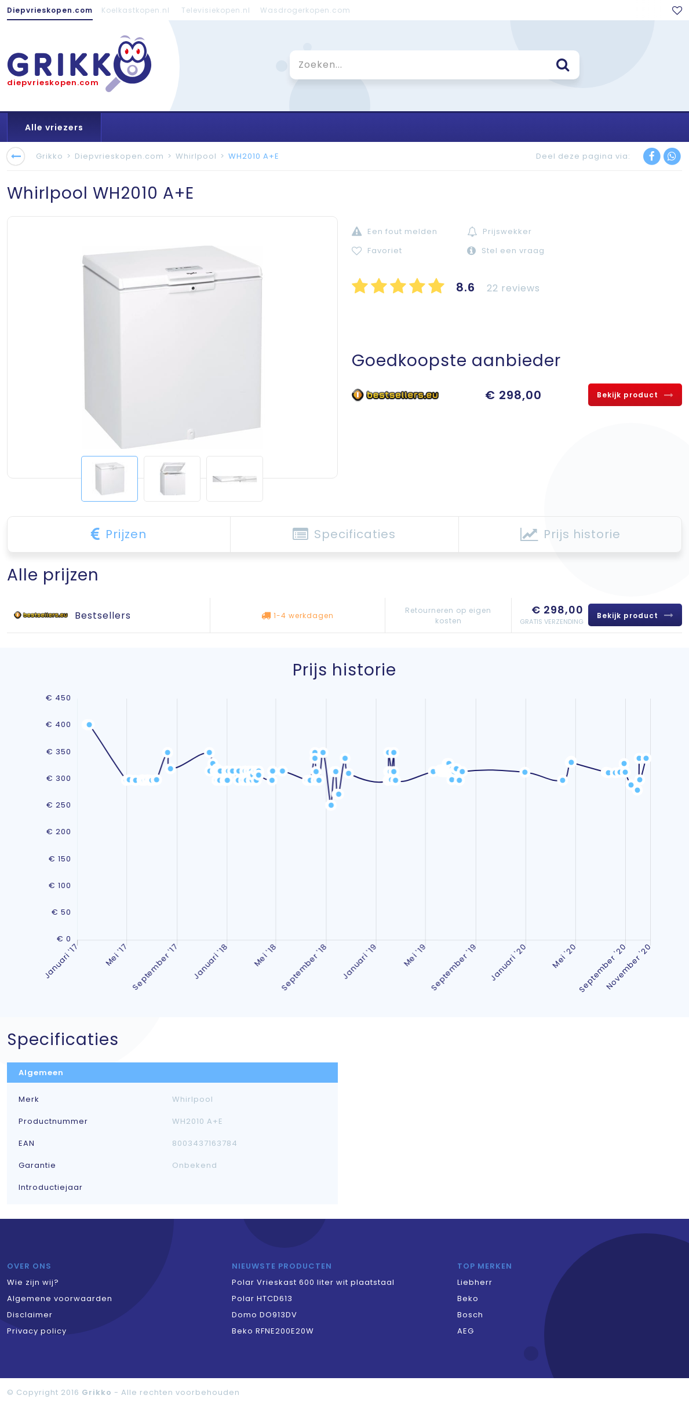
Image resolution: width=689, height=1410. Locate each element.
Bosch (470, 1314)
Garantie (37, 1165)
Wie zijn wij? (33, 1282)
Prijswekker (499, 231)
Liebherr (475, 1282)
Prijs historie (570, 534)
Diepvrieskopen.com (50, 10)
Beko (468, 1298)
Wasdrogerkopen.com (305, 10)
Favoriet (377, 250)
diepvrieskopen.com (53, 82)
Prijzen (119, 534)
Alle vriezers (54, 127)
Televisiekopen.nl (215, 10)
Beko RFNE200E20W (273, 1330)
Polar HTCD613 (262, 1298)
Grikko (49, 156)
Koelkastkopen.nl (135, 10)
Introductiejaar (51, 1187)
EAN (27, 1143)
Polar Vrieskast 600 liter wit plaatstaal (313, 1282)
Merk (29, 1099)
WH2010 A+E (253, 156)
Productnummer (53, 1121)
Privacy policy (37, 1330)
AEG (465, 1330)
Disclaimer (30, 1314)
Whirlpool (196, 156)
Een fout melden (395, 231)
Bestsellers (103, 615)
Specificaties (344, 534)
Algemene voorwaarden (59, 1298)
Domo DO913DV (264, 1314)
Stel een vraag (506, 250)
